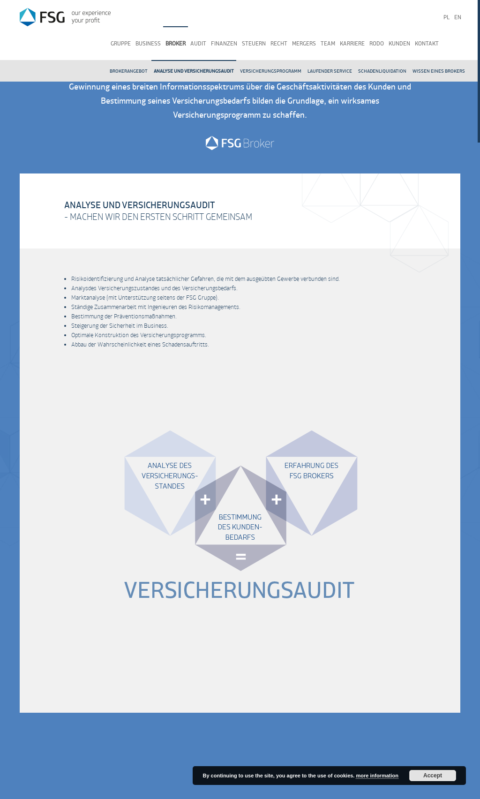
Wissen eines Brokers (438, 71)
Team (328, 43)
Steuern (254, 43)
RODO (376, 43)
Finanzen (224, 43)
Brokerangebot (129, 71)
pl (446, 17)
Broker (175, 43)
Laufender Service (330, 71)
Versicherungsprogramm (270, 71)
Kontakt (427, 43)
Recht (278, 43)
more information (377, 775)
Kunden (399, 43)
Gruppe (121, 43)
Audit (198, 43)
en (457, 17)
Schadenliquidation (382, 71)
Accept (432, 775)
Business (148, 43)
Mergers (304, 43)
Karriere (352, 43)
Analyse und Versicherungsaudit (194, 71)
